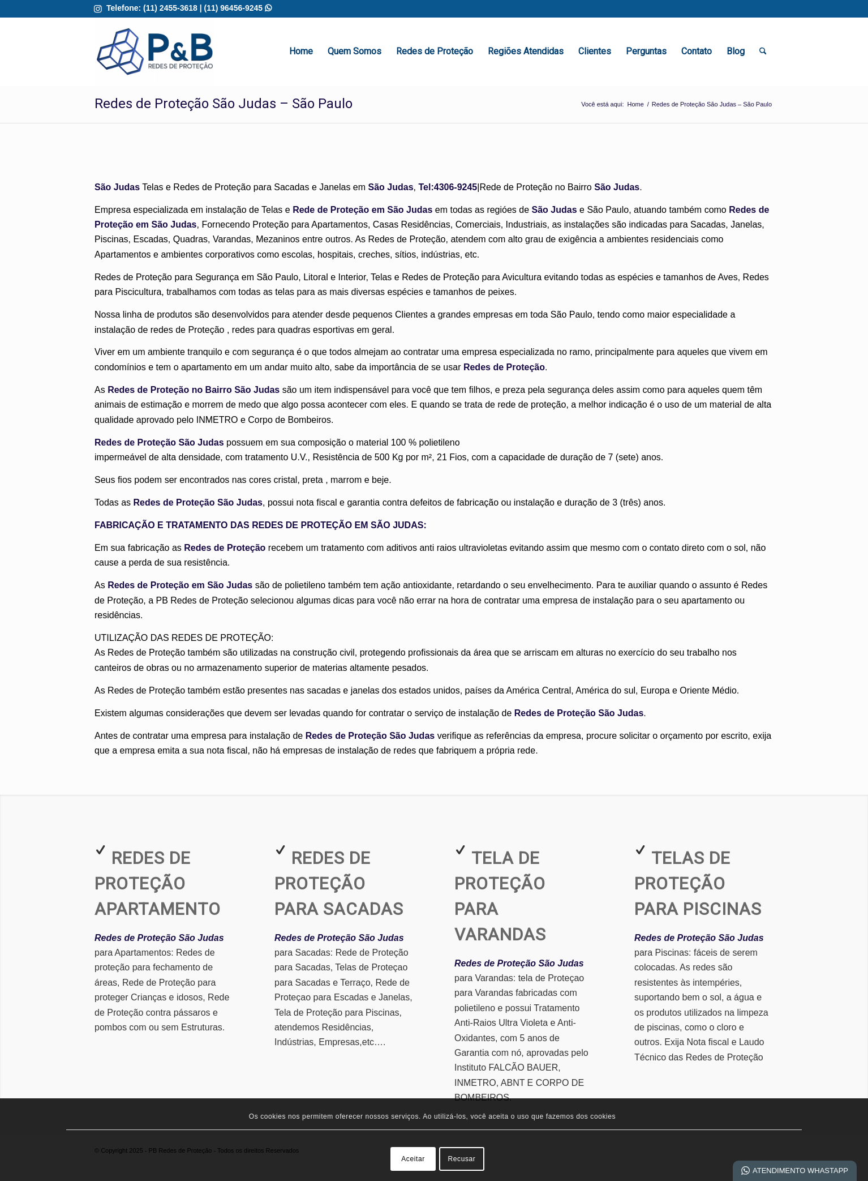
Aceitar (413, 1159)
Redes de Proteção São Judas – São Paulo (223, 104)
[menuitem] (301, 51)
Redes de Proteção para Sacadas (338, 883)
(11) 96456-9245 (238, 7)
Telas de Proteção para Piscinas (698, 883)
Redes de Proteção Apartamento (157, 883)
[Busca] (763, 51)
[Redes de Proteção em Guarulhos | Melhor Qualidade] (154, 51)
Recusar (462, 1159)
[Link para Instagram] (97, 8)
